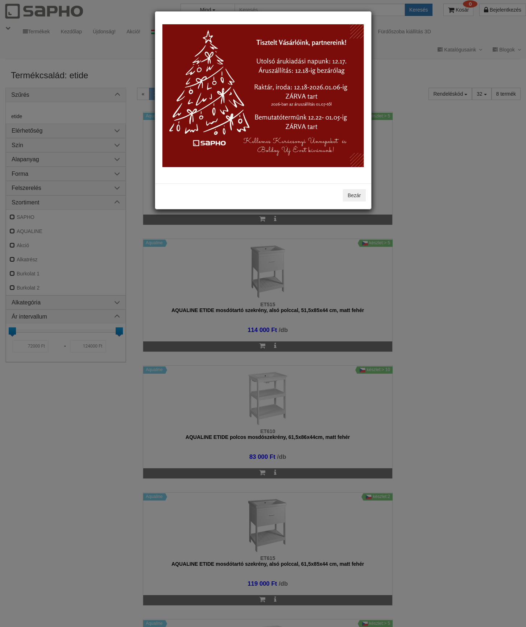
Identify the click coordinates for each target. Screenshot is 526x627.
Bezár (354, 195)
